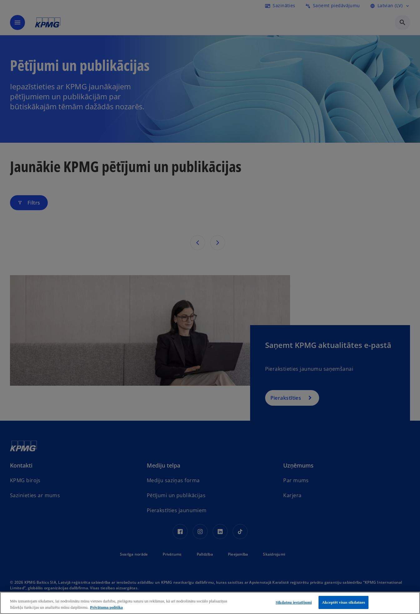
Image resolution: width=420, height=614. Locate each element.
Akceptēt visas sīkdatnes (343, 602)
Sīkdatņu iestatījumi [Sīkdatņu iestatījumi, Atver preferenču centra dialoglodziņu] (294, 602)
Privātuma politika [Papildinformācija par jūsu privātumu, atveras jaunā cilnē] (106, 607)
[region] (210, 603)
